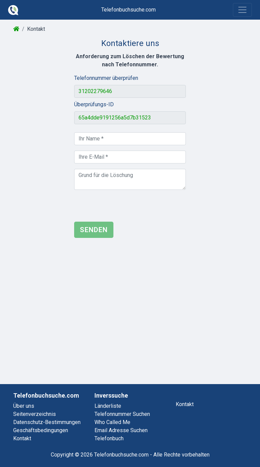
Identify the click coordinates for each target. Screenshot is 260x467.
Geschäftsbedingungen (40, 430)
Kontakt (22, 438)
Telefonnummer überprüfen (106, 78)
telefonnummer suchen (122, 414)
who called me (112, 422)
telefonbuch (109, 438)
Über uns (23, 406)
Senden (94, 230)
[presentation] (125, 208)
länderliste (107, 406)
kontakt (185, 404)
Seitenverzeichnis (34, 414)
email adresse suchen (121, 430)
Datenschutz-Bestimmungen (47, 422)
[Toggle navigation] (242, 10)
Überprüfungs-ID (94, 104)
